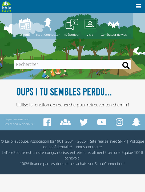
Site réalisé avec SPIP (108, 141)
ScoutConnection (109, 163)
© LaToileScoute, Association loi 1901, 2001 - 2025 (43, 141)
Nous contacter (89, 146)
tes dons (57, 163)
